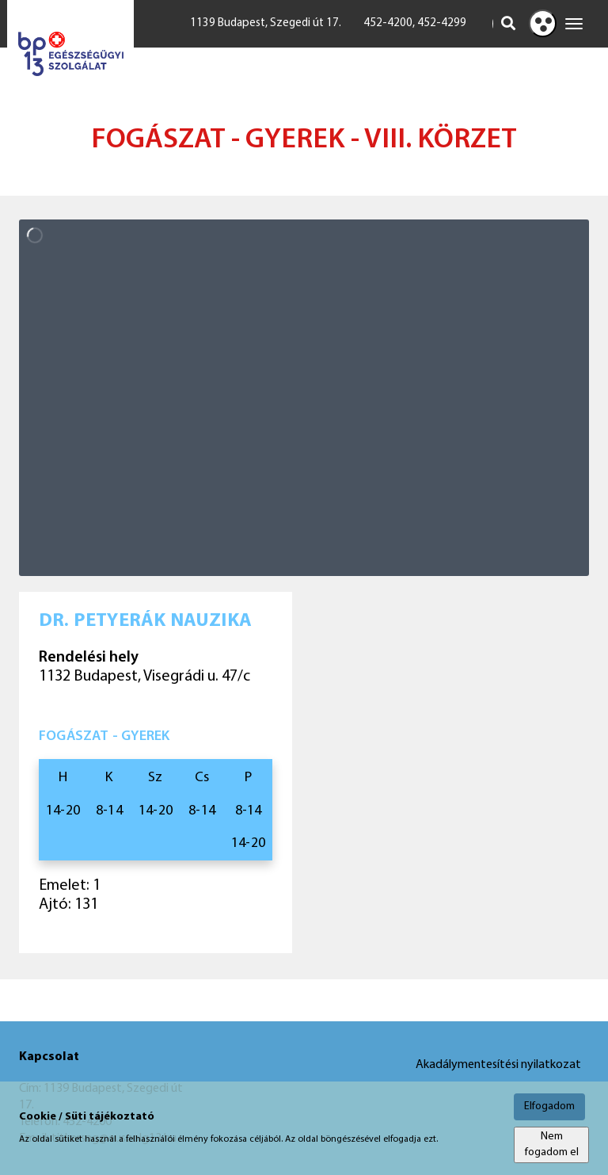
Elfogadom (549, 1106)
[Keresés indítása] (508, 24)
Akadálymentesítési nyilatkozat (498, 1065)
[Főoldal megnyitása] (70, 54)
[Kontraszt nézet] (543, 23)
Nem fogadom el (552, 1144)
